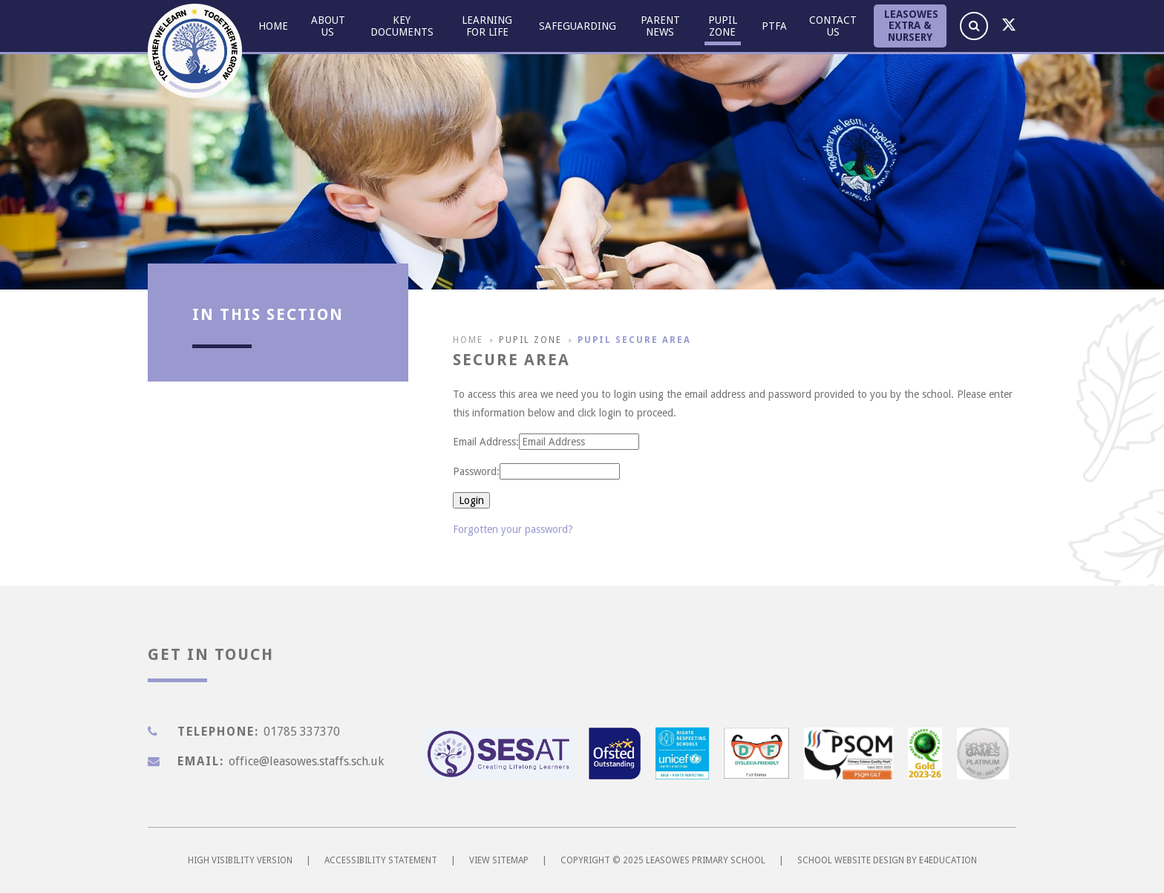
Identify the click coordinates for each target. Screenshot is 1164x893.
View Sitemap (499, 860)
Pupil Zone (530, 340)
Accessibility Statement (380, 860)
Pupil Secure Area (634, 340)
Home (468, 340)
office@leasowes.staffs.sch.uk (306, 761)
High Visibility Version (240, 860)
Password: (476, 471)
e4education (948, 860)
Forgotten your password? (513, 529)
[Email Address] (579, 442)
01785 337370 (302, 731)
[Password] (560, 471)
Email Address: (486, 442)
